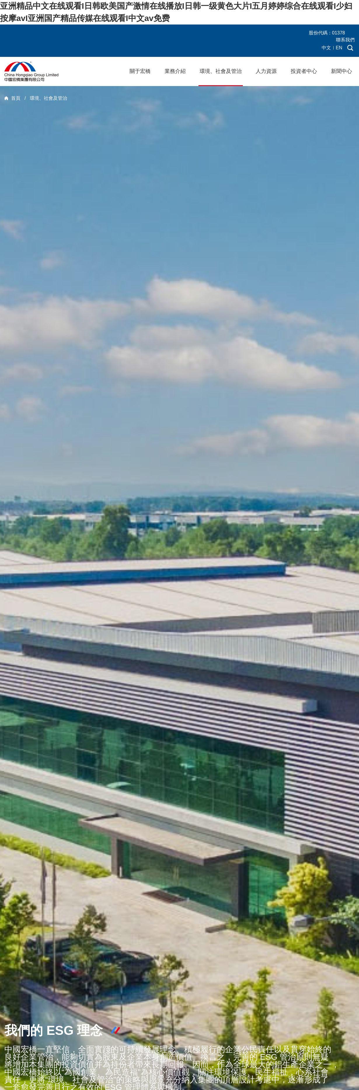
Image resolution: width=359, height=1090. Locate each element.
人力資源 (266, 71)
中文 (326, 48)
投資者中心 (304, 71)
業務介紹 (175, 71)
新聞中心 (341, 71)
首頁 (15, 98)
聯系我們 (345, 39)
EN (339, 48)
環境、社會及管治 (221, 71)
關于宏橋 (140, 71)
